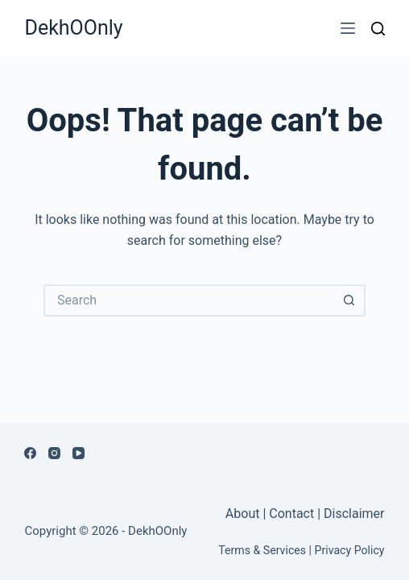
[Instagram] (54, 453)
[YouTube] (78, 453)
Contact (291, 513)
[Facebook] (30, 453)
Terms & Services (262, 550)
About (244, 513)
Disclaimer (354, 513)
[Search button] (349, 300)
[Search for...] (188, 300)
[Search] (378, 28)
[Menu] (348, 28)
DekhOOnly (73, 27)
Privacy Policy (350, 550)
